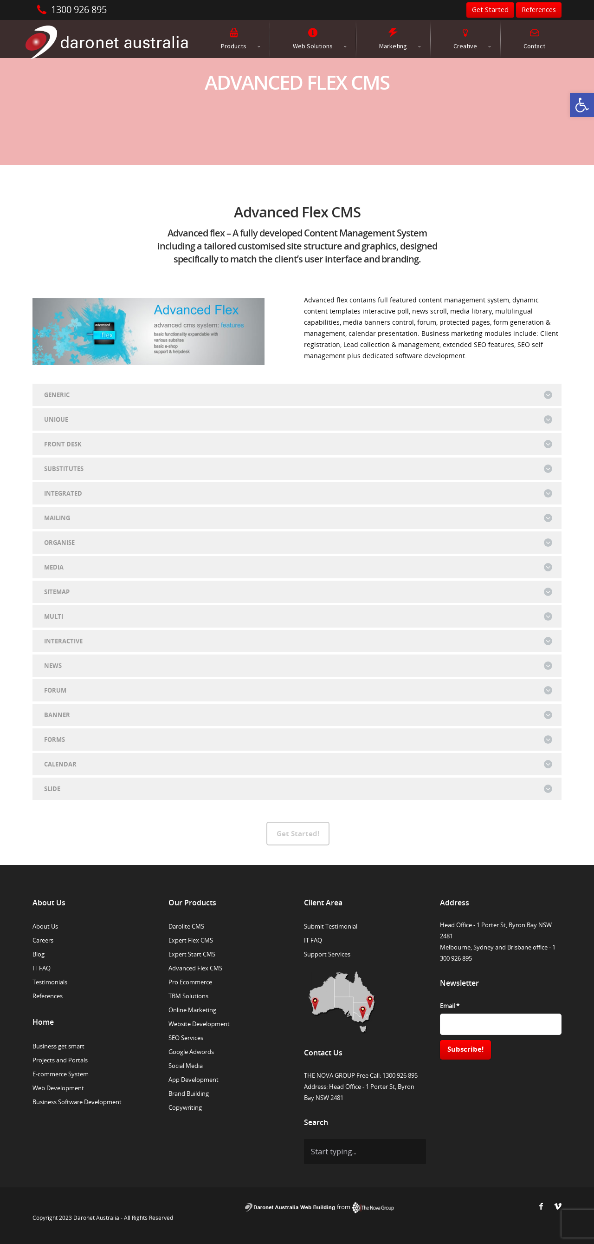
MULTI (298, 616)
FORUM (298, 690)
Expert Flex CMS (190, 940)
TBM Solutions (188, 996)
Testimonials (49, 982)
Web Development (58, 1088)
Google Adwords (191, 1052)
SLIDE (298, 789)
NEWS (298, 665)
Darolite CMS (186, 926)
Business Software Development (77, 1102)
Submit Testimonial (330, 926)
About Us (45, 926)
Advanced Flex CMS (195, 968)
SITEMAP (298, 592)
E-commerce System (60, 1074)
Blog (38, 954)
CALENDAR (298, 764)
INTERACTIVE (298, 641)
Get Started (490, 9)
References (47, 996)
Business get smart (58, 1046)
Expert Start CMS (191, 954)
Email (449, 1006)
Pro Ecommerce (190, 982)
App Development (193, 1079)
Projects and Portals (60, 1060)
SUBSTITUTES (298, 469)
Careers (42, 940)
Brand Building (188, 1093)
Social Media (185, 1065)
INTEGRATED (298, 493)
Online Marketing (192, 1010)
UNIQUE (298, 419)
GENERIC (298, 395)
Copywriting (185, 1107)
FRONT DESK (298, 444)
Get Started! (298, 833)
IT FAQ (41, 968)
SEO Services (185, 1038)
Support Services (327, 954)
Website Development (199, 1024)
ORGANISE (298, 542)
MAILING (298, 518)
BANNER (298, 715)
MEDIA (298, 567)
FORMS (298, 739)
